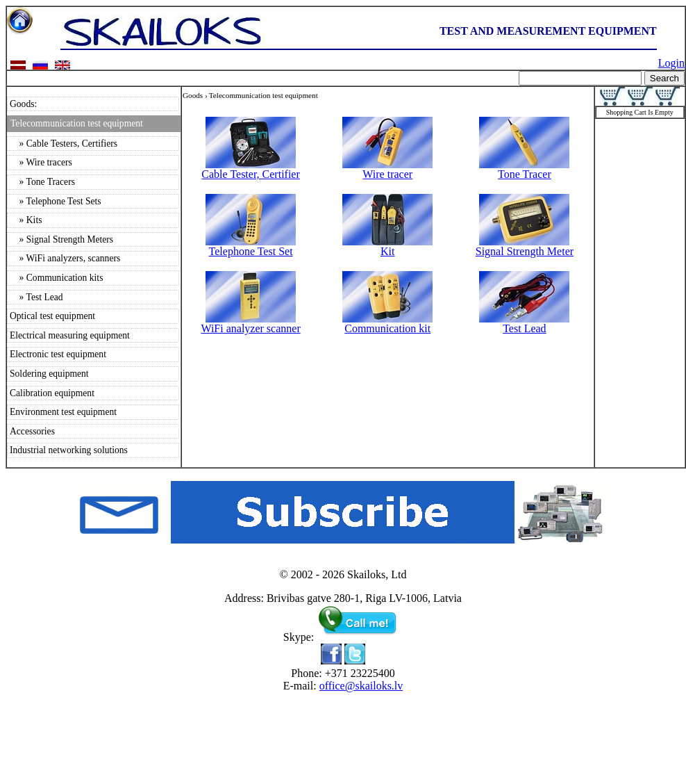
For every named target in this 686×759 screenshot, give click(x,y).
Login (671, 63)
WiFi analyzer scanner (250, 323)
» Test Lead (36, 297)
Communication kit (387, 323)
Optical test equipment (52, 316)
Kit (387, 246)
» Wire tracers (41, 162)
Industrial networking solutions (69, 450)
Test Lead (524, 323)
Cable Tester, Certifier (250, 169)
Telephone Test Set (251, 246)
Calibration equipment (52, 393)
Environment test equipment (63, 412)
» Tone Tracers (42, 182)
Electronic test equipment (58, 354)
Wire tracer (387, 169)
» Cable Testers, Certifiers (63, 143)
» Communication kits (56, 277)
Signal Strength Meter (525, 246)
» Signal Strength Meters (61, 239)
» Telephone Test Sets (55, 201)
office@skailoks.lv (361, 686)
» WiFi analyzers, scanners (65, 258)
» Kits (26, 220)
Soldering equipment (49, 373)
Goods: (23, 104)
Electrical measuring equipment (70, 335)
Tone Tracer (524, 169)
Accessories (32, 431)
